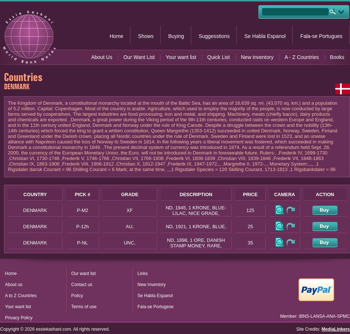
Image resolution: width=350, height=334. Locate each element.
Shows (145, 36)
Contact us (81, 284)
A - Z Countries (301, 57)
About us (13, 284)
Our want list (83, 273)
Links (143, 273)
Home (116, 36)
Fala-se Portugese (156, 306)
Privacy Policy (19, 317)
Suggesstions (214, 36)
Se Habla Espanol (265, 36)
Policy (77, 295)
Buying (176, 36)
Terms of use (84, 306)
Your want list (181, 57)
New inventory (257, 57)
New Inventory (152, 284)
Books (337, 57)
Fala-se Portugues (321, 36)
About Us (102, 57)
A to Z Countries (21, 295)
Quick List (218, 57)
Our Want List (139, 57)
